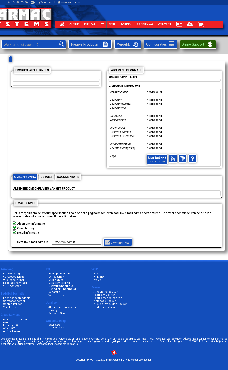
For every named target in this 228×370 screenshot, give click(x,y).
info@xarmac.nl (43, 2)
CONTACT (164, 24)
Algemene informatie (16, 319)
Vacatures (9, 307)
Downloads (54, 325)
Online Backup (12, 331)
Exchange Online (13, 325)
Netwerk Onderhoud (61, 285)
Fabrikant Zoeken (104, 294)
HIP (96, 273)
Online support (56, 327)
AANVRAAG (145, 24)
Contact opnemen (14, 301)
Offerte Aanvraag (13, 279)
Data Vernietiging (59, 282)
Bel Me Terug (11, 273)
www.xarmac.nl (69, 2)
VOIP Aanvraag (12, 285)
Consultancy (56, 276)
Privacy (52, 310)
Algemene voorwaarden (63, 307)
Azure (6, 322)
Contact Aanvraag (14, 276)
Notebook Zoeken (105, 301)
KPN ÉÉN (99, 276)
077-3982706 (18, 2)
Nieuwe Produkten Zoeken (110, 304)
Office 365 (9, 328)
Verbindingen (57, 295)
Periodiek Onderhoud (62, 289)
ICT (102, 24)
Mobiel (98, 279)
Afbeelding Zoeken (106, 291)
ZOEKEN (126, 24)
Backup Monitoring (60, 273)
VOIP (112, 24)
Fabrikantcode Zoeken (108, 297)
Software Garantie (59, 313)
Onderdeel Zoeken (106, 307)
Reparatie (54, 292)
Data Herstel (55, 279)
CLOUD (74, 24)
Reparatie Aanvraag (15, 282)
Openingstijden (12, 304)
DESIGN (89, 24)
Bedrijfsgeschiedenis (16, 297)
